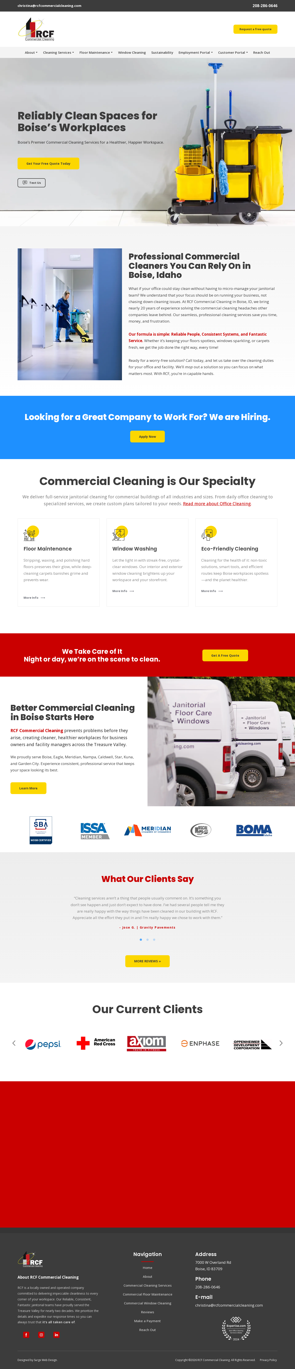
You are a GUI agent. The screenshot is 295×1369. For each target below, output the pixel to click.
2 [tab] (147, 939)
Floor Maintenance (95, 52)
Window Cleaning (132, 52)
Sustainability (162, 52)
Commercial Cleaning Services (148, 1285)
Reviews (147, 1312)
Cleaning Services (57, 52)
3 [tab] (154, 939)
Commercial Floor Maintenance (147, 1294)
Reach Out (261, 52)
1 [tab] (141, 939)
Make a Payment (147, 1321)
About (30, 52)
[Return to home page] (37, 29)
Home (147, 1267)
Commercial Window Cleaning (147, 1303)
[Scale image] (43, 1043)
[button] (255, 29)
